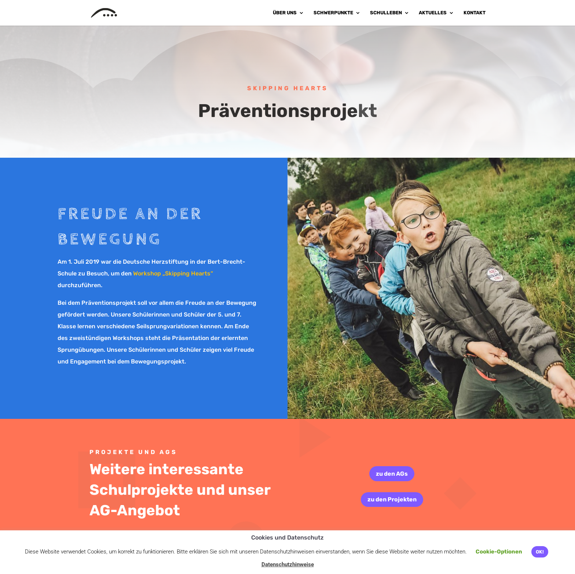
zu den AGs (392, 473)
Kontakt (475, 12)
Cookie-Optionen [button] (499, 551)
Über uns (285, 12)
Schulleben (386, 12)
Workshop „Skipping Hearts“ (173, 273)
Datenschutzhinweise (287, 564)
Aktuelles (433, 12)
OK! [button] (540, 552)
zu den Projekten (392, 499)
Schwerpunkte (333, 12)
